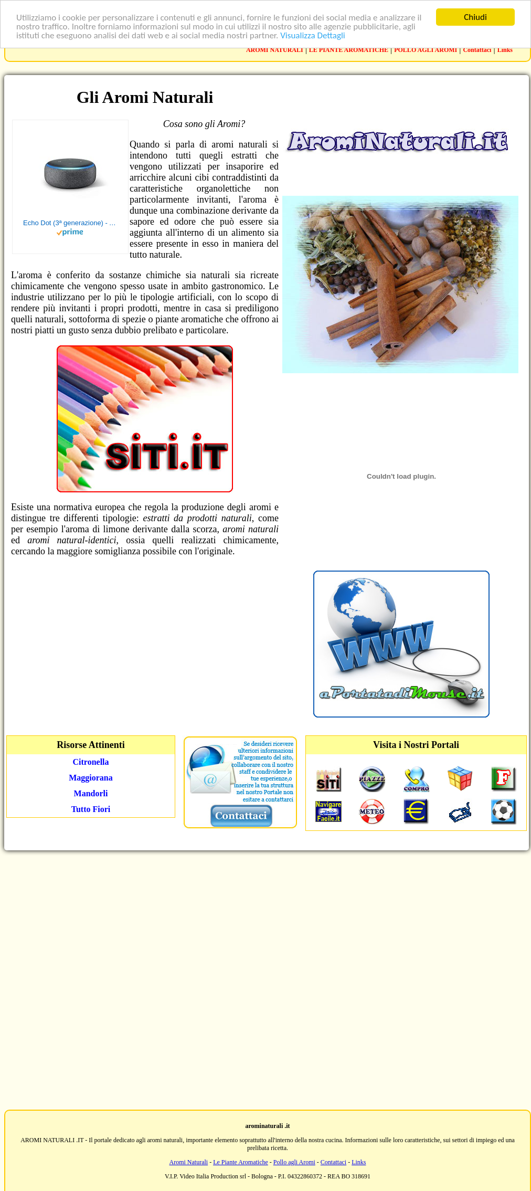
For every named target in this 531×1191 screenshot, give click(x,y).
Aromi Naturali (188, 1162)
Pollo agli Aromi (294, 1162)
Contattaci (477, 50)
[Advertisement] (263, 979)
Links (505, 50)
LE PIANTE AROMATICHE (348, 50)
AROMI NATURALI (274, 50)
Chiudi (475, 17)
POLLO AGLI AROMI (425, 50)
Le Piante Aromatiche (240, 1162)
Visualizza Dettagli (312, 34)
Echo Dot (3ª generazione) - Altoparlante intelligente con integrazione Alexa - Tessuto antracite (70, 223)
